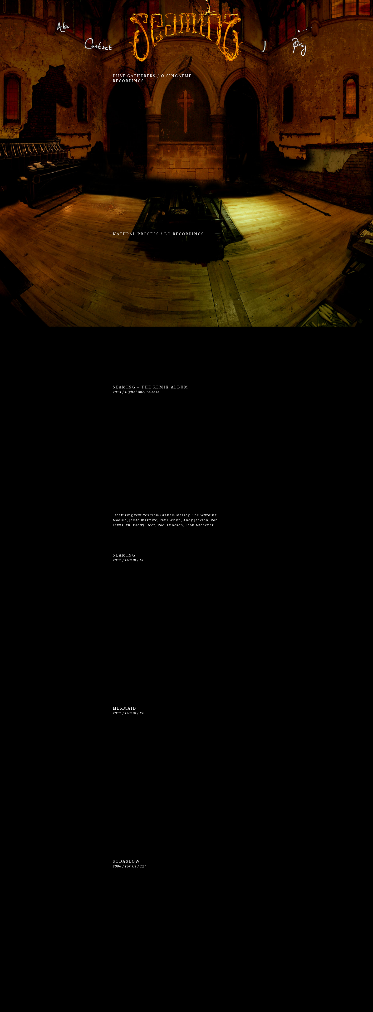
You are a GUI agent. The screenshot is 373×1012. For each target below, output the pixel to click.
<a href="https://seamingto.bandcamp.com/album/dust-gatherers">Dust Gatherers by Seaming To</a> (154, 149)
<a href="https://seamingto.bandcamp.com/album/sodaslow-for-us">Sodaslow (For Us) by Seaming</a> (154, 930)
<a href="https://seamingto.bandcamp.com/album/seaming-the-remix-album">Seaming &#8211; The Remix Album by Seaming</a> (154, 455)
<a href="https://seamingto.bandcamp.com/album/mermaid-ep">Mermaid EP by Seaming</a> (154, 777)
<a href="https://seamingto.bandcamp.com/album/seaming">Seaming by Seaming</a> (154, 623)
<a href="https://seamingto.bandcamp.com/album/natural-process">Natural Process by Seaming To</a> (154, 302)
